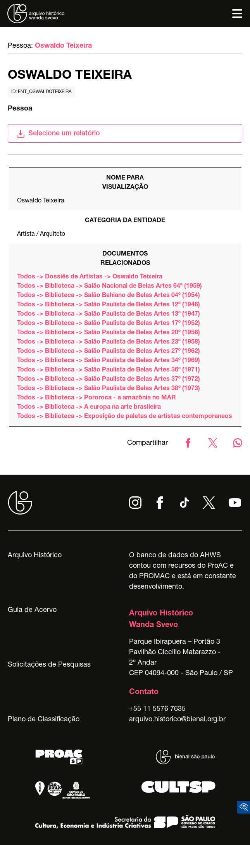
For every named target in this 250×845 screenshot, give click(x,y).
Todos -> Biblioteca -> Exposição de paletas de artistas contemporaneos (124, 417)
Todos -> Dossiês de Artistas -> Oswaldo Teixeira (89, 277)
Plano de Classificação (43, 719)
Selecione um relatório (58, 133)
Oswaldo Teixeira (63, 46)
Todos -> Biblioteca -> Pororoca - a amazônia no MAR (96, 398)
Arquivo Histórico (35, 555)
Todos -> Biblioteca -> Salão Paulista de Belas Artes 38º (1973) (108, 389)
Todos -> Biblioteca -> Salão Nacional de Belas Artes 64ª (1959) (109, 286)
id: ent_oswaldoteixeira (41, 92)
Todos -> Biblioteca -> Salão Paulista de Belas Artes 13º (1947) (108, 314)
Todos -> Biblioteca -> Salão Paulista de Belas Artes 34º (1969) (108, 361)
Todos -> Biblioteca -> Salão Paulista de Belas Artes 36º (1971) (108, 370)
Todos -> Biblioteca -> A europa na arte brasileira (89, 407)
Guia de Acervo (32, 610)
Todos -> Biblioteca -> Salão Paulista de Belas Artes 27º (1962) (108, 352)
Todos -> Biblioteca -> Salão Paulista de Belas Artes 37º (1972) (108, 380)
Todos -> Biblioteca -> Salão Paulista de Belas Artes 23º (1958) (108, 342)
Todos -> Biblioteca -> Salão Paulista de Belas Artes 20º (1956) (108, 333)
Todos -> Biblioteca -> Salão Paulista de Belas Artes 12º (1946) (108, 305)
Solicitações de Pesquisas (49, 665)
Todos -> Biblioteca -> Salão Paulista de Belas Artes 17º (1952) (108, 324)
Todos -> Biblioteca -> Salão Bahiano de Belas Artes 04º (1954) (108, 296)
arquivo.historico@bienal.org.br (177, 719)
